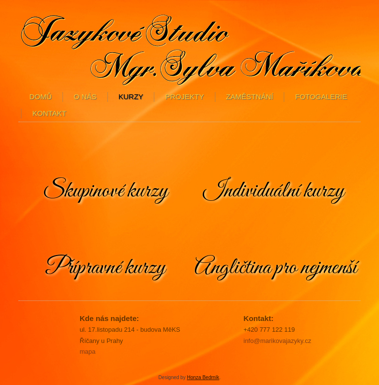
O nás (85, 96)
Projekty (184, 96)
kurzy (131, 96)
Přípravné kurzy (105, 267)
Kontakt (49, 113)
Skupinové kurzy (105, 191)
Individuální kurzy (273, 191)
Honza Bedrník (203, 377)
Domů (40, 96)
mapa (88, 351)
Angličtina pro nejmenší (275, 267)
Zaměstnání (250, 96)
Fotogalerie (321, 96)
